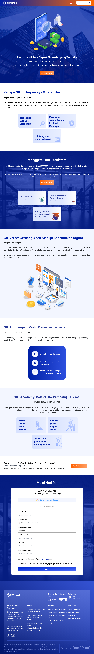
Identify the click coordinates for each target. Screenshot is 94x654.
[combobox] (22, 523)
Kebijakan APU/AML (74, 618)
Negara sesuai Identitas (25, 527)
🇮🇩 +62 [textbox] (21, 523)
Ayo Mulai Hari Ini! (84, 3)
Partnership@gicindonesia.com (58, 612)
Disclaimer (71, 615)
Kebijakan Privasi (45, 559)
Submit (47, 569)
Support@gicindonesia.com (57, 609)
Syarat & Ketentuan (66, 558)
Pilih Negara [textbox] (22, 530)
